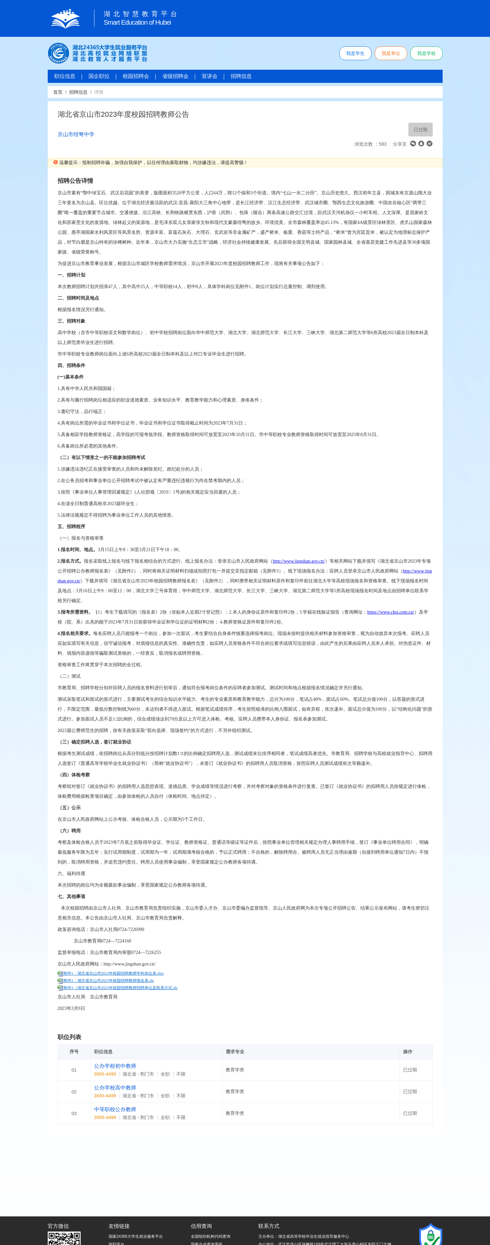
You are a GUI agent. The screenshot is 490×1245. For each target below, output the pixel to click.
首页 (58, 92)
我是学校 (426, 53)
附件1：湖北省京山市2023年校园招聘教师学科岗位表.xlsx (114, 973)
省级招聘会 (175, 76)
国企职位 (99, 76)
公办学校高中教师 (115, 1087)
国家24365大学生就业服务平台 (136, 1236)
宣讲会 (210, 76)
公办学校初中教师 (115, 1066)
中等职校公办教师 (115, 1109)
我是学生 (355, 53)
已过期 (420, 129)
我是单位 (391, 53)
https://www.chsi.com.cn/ (390, 612)
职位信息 (64, 76)
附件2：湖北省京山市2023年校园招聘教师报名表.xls (109, 980)
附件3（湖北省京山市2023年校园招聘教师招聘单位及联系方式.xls (121, 988)
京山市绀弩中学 (76, 134)
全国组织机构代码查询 (210, 1236)
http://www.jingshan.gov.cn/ (299, 561)
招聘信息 (241, 76)
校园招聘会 (136, 76)
